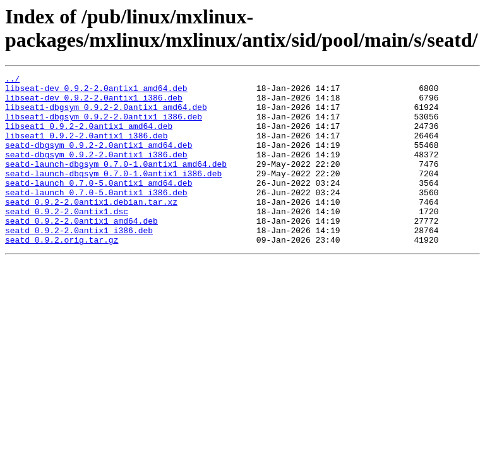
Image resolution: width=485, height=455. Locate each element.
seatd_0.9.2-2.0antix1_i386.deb (79, 262)
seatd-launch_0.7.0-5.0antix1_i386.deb (96, 216)
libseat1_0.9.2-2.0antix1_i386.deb (86, 148)
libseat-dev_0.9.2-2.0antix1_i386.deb (94, 103)
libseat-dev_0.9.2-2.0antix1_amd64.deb (96, 91)
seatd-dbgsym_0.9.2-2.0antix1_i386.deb (96, 171)
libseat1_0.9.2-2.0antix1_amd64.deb (88, 137)
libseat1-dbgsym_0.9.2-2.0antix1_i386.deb (103, 125)
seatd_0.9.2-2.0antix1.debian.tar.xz (91, 228)
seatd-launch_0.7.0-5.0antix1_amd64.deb (98, 205)
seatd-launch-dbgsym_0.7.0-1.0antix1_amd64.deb (116, 182)
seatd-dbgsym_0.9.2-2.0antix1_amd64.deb (98, 160)
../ (12, 80)
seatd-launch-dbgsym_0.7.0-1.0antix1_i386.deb (113, 194)
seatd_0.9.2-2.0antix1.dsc (66, 239)
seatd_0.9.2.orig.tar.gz (61, 273)
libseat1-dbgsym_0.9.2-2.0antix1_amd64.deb (106, 114)
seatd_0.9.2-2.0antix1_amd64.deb (81, 251)
